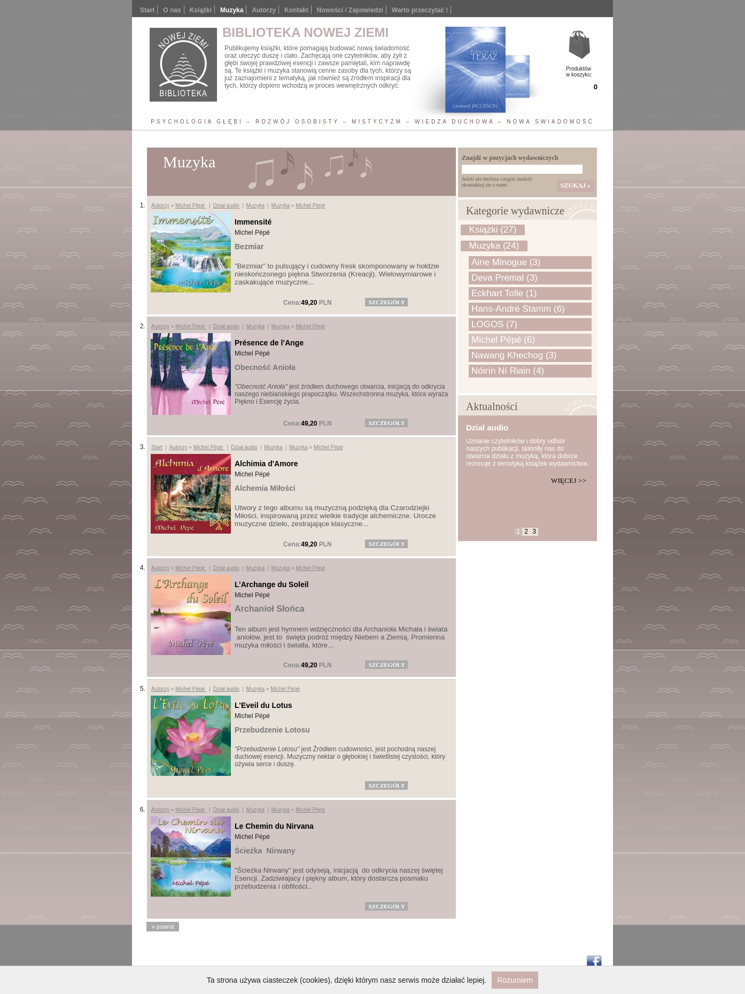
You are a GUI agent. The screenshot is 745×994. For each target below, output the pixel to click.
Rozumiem (515, 980)
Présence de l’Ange (269, 342)
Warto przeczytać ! (420, 10)
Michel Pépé (190, 206)
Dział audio (226, 206)
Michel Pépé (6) (503, 340)
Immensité (253, 222)
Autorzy (264, 10)
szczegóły (387, 302)
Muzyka (255, 206)
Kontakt (296, 10)
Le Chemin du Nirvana (274, 826)
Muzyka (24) (494, 246)
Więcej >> (568, 480)
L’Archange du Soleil (271, 584)
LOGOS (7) (494, 324)
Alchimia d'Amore (266, 463)
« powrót (163, 926)
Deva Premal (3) (504, 278)
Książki (201, 10)
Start (147, 10)
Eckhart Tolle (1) (504, 293)
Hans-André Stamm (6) (518, 309)
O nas (172, 10)
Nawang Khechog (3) (514, 355)
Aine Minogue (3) (505, 262)
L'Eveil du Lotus (263, 705)
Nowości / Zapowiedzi (350, 10)
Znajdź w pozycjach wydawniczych (510, 157)
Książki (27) (493, 230)
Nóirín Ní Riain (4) (507, 371)
